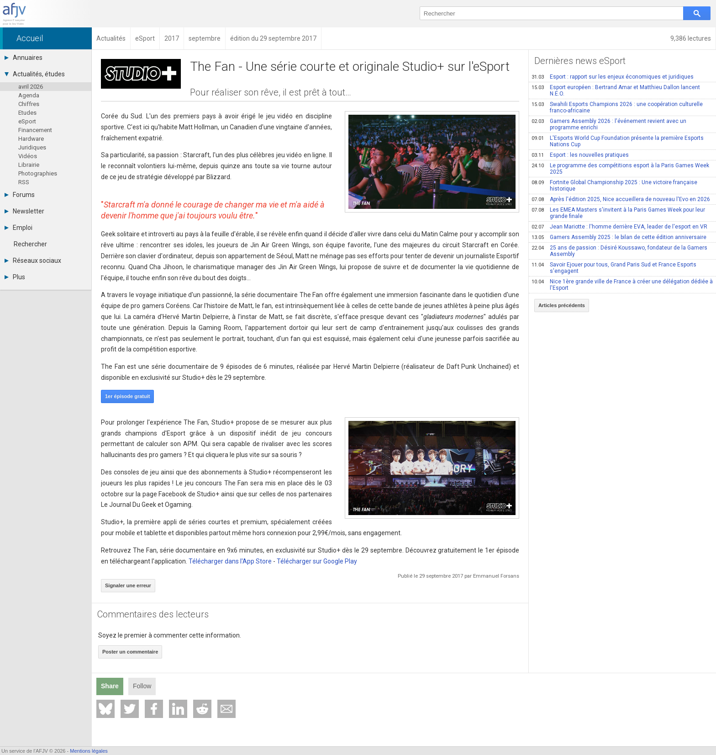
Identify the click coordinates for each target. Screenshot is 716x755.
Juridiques (32, 147)
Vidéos (27, 156)
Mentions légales (89, 751)
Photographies (37, 173)
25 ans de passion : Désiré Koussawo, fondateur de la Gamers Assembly (619, 251)
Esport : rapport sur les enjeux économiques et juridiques (613, 77)
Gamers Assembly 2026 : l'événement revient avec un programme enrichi (609, 124)
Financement (35, 130)
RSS (23, 182)
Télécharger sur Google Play (317, 561)
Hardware (31, 138)
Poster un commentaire (130, 651)
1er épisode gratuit (127, 396)
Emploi (18, 227)
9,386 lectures (690, 38)
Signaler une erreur (128, 585)
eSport (27, 121)
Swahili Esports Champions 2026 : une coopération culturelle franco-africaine (617, 107)
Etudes (27, 112)
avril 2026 (30, 86)
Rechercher (30, 244)
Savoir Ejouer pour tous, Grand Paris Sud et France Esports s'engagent (614, 267)
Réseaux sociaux (33, 260)
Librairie (28, 164)
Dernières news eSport (580, 60)
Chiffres (28, 104)
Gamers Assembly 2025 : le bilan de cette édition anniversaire (619, 237)
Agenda (28, 95)
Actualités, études (35, 74)
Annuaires (23, 57)
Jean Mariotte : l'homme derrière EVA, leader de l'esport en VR (619, 226)
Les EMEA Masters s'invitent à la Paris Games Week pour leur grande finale (618, 213)
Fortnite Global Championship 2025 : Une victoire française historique (614, 185)
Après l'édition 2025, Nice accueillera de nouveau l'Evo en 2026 (621, 199)
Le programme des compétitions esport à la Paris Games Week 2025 (620, 168)
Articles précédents (561, 305)
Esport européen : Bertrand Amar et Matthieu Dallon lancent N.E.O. (616, 90)
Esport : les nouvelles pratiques (580, 155)
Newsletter (24, 211)
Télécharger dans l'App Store (230, 561)
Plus (15, 277)
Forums (20, 194)
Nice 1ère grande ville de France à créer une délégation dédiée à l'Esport (622, 284)
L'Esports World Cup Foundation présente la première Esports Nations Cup (618, 141)
